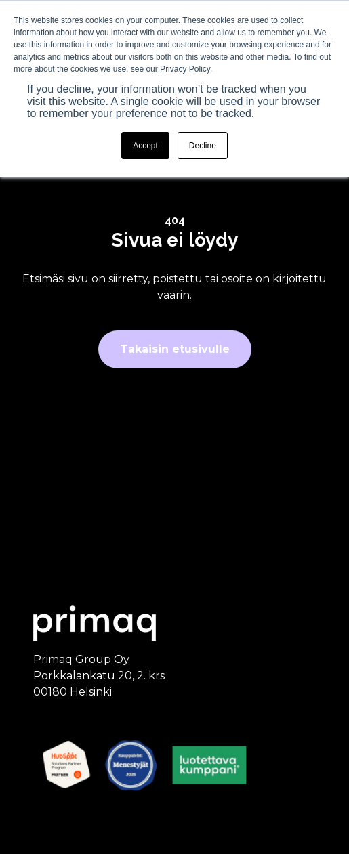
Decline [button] (202, 145)
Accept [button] (145, 145)
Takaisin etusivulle (175, 349)
